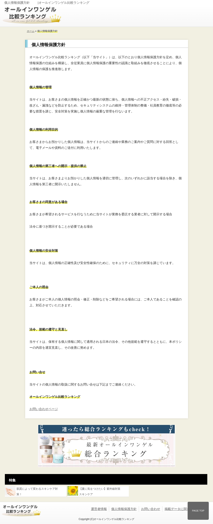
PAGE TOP (198, 510)
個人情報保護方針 (124, 509)
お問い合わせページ (43, 409)
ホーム (30, 31)
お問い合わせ (150, 509)
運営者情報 (99, 509)
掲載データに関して (179, 509)
